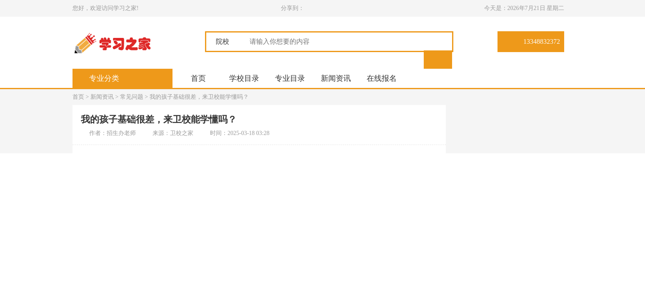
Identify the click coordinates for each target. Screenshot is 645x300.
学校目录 (244, 78)
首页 (198, 78)
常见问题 (131, 97)
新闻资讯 (336, 78)
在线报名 (382, 78)
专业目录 (290, 78)
